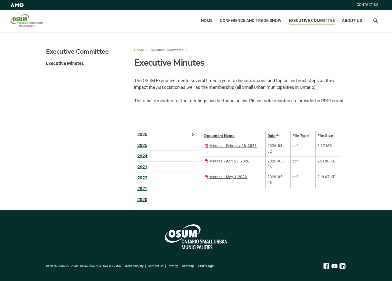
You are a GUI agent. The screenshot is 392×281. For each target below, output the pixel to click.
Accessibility (134, 266)
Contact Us (156, 266)
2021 (142, 188)
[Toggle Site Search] (376, 21)
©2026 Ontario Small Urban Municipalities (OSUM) (83, 266)
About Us (352, 20)
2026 (166, 135)
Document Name (219, 136)
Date (274, 136)
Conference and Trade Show (251, 20)
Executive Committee (312, 20)
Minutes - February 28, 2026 (233, 145)
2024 (142, 156)
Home (206, 20)
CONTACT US (367, 5)
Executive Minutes (65, 63)
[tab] (166, 134)
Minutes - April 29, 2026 (229, 161)
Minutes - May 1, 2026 (228, 177)
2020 (142, 199)
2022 (142, 177)
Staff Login (206, 266)
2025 (142, 145)
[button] (17, 5)
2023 (142, 167)
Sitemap (188, 266)
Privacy (173, 266)
